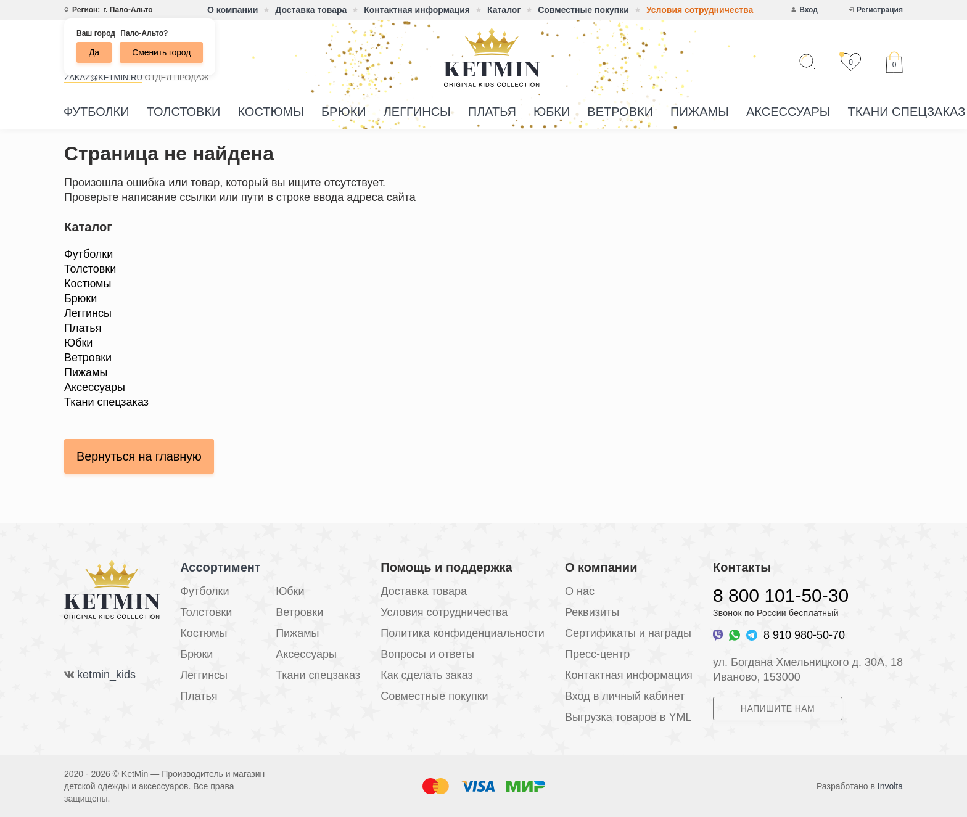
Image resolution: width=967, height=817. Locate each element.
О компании (232, 9)
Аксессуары (788, 111)
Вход (808, 9)
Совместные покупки (583, 9)
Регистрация (880, 9)
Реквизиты (592, 612)
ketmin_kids (106, 674)
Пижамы (699, 111)
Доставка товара (311, 9)
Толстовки (184, 111)
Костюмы (270, 111)
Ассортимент (220, 567)
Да (94, 52)
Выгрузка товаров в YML (628, 717)
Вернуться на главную (139, 456)
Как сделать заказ (427, 675)
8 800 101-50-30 (781, 595)
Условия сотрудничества (699, 9)
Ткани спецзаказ (106, 402)
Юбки (551, 111)
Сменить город (161, 52)
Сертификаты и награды (628, 633)
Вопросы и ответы (427, 654)
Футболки (97, 111)
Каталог (504, 9)
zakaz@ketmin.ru (103, 77)
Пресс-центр (597, 654)
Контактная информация (417, 9)
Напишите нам (778, 708)
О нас (580, 591)
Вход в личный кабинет (625, 696)
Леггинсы (417, 111)
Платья (492, 111)
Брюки (343, 111)
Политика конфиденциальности (463, 633)
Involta (890, 786)
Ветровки (620, 111)
